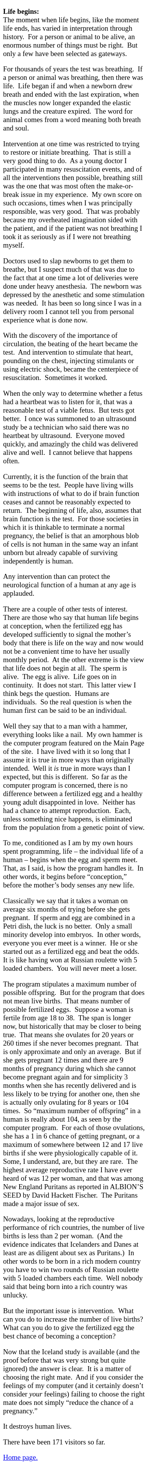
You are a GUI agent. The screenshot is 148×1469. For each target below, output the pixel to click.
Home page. (20, 1457)
